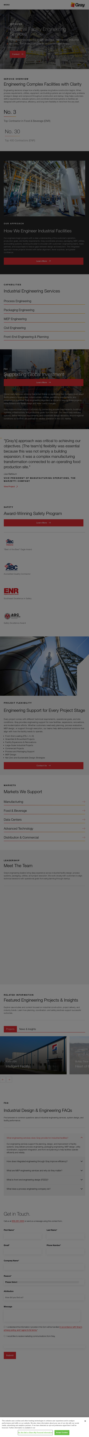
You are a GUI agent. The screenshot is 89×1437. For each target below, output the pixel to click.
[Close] (85, 1421)
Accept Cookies (62, 1432)
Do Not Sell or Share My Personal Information (35, 1432)
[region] (44, 1427)
